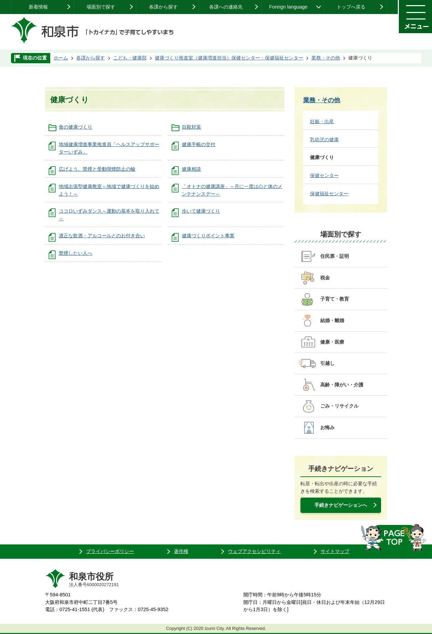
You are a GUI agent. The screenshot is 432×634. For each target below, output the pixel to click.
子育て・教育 (334, 299)
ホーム (61, 58)
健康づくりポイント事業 (208, 235)
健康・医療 (332, 342)
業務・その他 (325, 58)
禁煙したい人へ (75, 253)
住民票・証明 (334, 256)
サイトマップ (335, 551)
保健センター (324, 175)
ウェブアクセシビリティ (254, 551)
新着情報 (38, 7)
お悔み (327, 427)
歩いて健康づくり (201, 211)
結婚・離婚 (332, 320)
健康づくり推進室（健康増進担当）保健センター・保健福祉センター (229, 58)
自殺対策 (191, 127)
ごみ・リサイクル (339, 406)
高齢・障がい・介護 (341, 384)
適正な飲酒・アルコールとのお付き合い (102, 235)
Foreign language (288, 7)
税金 (325, 277)
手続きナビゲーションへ (340, 505)
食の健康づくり (75, 127)
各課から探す (163, 7)
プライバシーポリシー (110, 551)
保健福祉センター (329, 193)
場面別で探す (100, 7)
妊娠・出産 (322, 121)
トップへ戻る (351, 7)
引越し (327, 363)
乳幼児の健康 (324, 139)
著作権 (181, 551)
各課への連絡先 (226, 7)
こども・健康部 (130, 58)
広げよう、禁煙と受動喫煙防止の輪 (97, 169)
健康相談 (191, 169)
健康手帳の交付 (198, 144)
